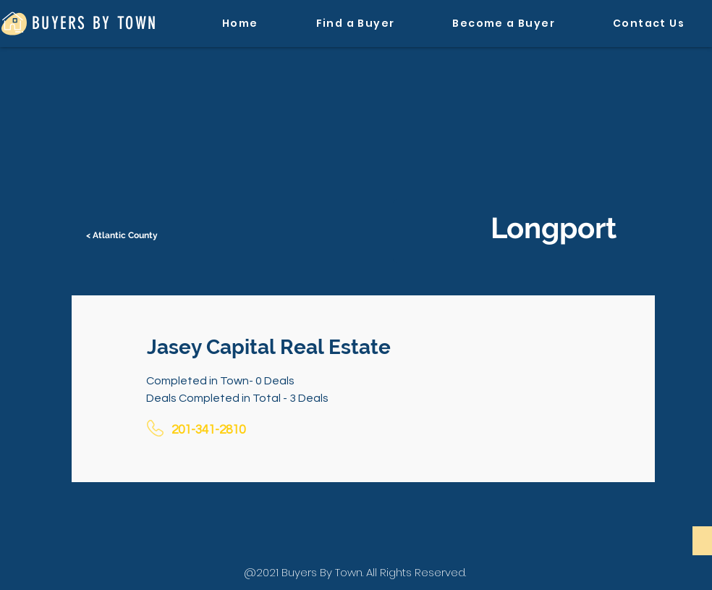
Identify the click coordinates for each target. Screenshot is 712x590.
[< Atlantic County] (123, 235)
